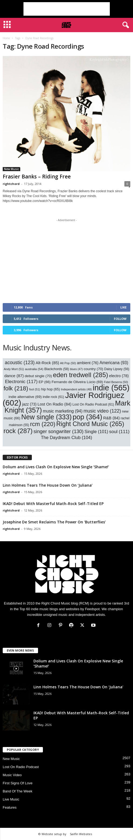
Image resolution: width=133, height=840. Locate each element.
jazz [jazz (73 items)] (29, 404)
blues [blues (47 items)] (76, 369)
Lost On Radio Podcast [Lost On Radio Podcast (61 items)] (93, 404)
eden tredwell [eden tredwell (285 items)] (80, 375)
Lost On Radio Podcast (21, 767)
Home (6, 38)
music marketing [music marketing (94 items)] (63, 411)
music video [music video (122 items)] (102, 411)
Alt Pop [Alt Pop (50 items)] (68, 363)
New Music (11, 169)
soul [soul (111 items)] (119, 431)
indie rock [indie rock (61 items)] (53, 397)
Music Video (12, 775)
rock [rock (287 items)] (18, 430)
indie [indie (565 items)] (111, 387)
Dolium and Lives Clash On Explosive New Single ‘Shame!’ (56, 466)
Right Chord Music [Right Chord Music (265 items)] (90, 423)
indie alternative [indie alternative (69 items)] (25, 397)
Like (123, 307)
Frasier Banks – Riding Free (37, 176)
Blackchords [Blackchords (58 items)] (56, 369)
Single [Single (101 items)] (96, 431)
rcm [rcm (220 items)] (42, 424)
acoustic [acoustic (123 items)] (20, 362)
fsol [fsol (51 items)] (34, 389)
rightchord (11, 184)
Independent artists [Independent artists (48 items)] (76, 389)
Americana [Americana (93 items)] (114, 362)
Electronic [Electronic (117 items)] (21, 381)
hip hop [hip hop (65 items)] (50, 389)
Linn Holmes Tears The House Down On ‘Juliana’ (48, 485)
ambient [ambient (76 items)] (87, 363)
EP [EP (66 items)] (45, 382)
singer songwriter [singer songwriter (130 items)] (58, 431)
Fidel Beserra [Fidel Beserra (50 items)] (116, 382)
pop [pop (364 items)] (87, 417)
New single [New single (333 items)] (46, 417)
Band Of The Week (17, 791)
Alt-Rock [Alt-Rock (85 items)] (47, 363)
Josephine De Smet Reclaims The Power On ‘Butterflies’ (54, 521)
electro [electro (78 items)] (119, 376)
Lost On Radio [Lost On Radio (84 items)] (54, 404)
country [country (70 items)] (93, 369)
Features (9, 807)
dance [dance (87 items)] (14, 375)
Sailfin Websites (81, 834)
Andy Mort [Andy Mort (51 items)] (14, 369)
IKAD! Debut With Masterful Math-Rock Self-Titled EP (53, 503)
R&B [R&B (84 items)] (111, 418)
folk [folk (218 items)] (16, 388)
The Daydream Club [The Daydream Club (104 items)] (66, 437)
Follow (120, 319)
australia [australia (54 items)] (34, 369)
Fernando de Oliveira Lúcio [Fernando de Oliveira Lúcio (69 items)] (77, 382)
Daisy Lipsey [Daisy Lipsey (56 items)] (116, 369)
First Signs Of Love (18, 783)
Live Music (11, 799)
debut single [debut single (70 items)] (38, 376)
